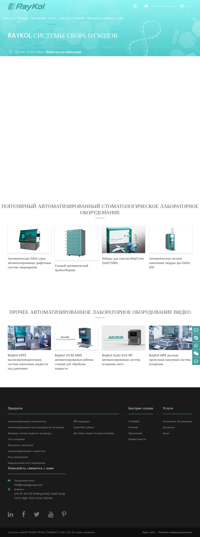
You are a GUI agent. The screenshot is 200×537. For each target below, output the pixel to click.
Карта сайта (148, 532)
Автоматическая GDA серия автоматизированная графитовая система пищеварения (29, 263)
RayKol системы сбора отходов (63, 52)
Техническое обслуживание (177, 421)
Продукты (15, 408)
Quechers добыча (83, 427)
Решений (133, 427)
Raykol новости (137, 439)
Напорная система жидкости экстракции (29, 433)
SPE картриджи (81, 421)
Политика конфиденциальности (175, 532)
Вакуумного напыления (20, 445)
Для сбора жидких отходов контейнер (93, 433)
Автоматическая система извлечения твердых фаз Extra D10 (169, 263)
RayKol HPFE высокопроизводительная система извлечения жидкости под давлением (28, 362)
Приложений (135, 433)
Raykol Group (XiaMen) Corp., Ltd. (50, 532)
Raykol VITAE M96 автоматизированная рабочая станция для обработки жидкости (74, 362)
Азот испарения (16, 439)
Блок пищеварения (18, 457)
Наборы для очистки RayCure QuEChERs (123, 261)
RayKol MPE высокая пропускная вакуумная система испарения (170, 360)
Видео (40, 52)
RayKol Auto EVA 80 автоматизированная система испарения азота (121, 360)
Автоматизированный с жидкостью (26, 451)
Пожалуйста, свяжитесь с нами (31, 468)
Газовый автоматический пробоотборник (71, 268)
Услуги (31, 52)
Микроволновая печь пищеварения (26, 463)
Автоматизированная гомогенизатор (27, 421)
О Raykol (133, 421)
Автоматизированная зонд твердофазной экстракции (36, 427)
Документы (169, 427)
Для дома (20, 52)
